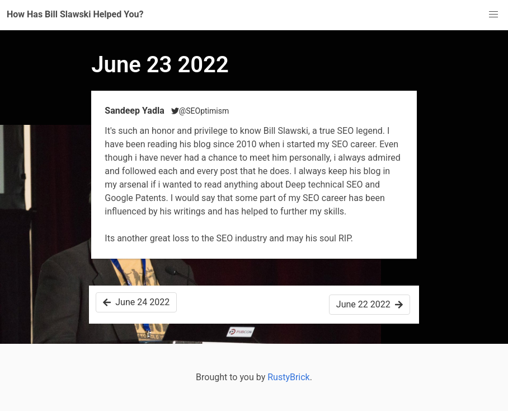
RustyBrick (288, 377)
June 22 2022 (369, 304)
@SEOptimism (200, 110)
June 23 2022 (159, 65)
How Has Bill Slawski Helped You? (75, 14)
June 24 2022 (136, 302)
